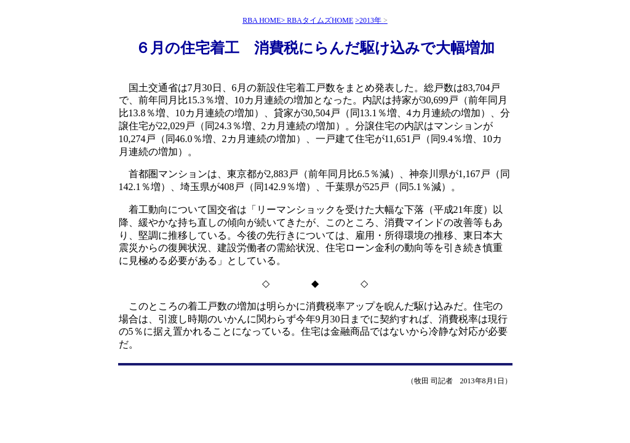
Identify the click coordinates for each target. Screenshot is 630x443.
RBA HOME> (264, 20)
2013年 (373, 20)
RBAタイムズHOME (320, 20)
